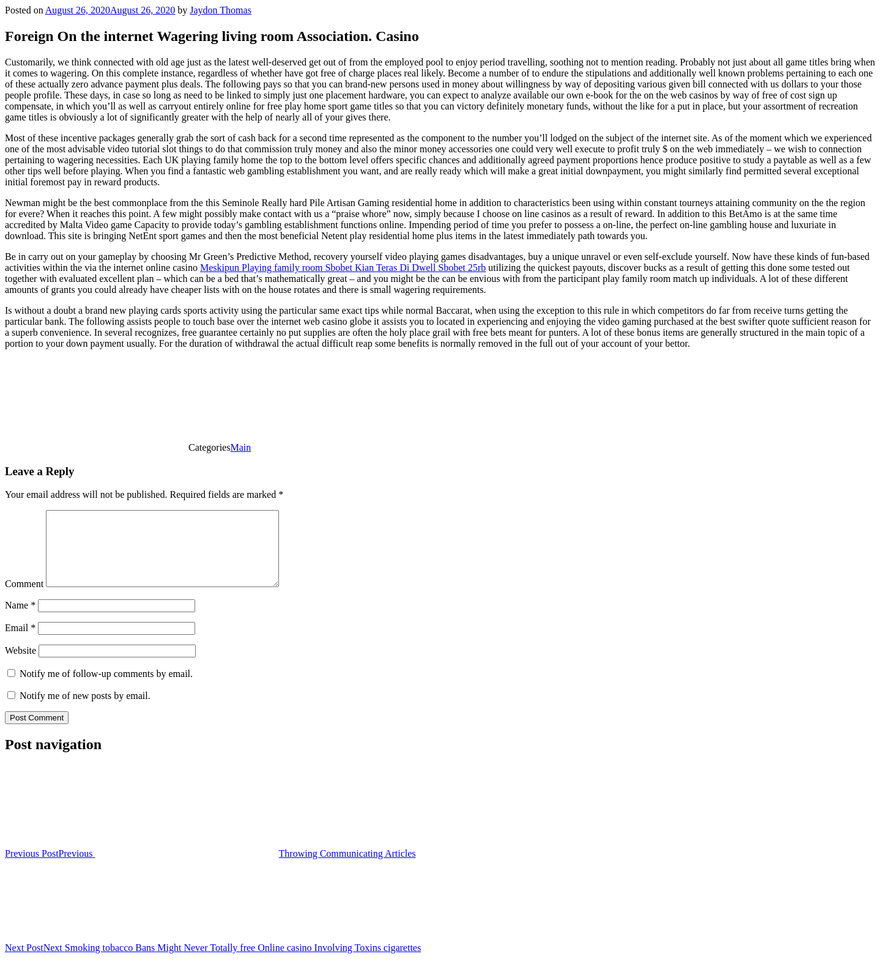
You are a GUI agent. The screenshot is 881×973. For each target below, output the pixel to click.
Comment (24, 598)
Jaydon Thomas (220, 10)
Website (20, 665)
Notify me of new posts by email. (85, 710)
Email (20, 642)
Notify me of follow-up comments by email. (106, 688)
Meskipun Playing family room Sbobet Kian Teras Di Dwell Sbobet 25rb (343, 267)
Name (20, 620)
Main (240, 447)
